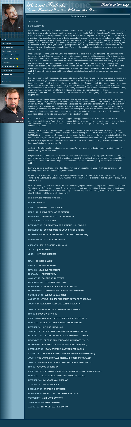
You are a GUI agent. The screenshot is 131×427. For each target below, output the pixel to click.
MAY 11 (31, 202)
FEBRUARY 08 (47, 380)
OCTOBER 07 (41, 398)
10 (40, 240)
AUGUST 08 (33, 353)
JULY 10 (32, 250)
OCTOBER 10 (34, 234)
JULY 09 (32, 304)
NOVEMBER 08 (35, 340)
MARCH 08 (34, 376)
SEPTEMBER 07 (44, 402)
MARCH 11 (33, 212)
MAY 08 (31, 367)
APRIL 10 (33, 266)
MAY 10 (32, 261)
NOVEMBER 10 (35, 230)
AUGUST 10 (33, 245)
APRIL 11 (32, 207)
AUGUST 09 (33, 299)
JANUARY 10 (34, 278)
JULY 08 (32, 358)
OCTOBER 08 (34, 345)
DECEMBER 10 (35, 225)
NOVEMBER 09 (35, 286)
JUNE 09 (32, 309)
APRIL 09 (32, 318)
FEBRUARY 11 (35, 216)
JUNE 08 (32, 362)
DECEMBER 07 (36, 389)
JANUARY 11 (34, 221)
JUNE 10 (32, 254)
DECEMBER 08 (35, 336)
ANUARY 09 (34, 331)
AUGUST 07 (34, 407)
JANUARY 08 (35, 384)
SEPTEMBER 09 (35, 295)
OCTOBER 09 (34, 291)
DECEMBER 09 (35, 282)
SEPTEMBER (33, 240)
